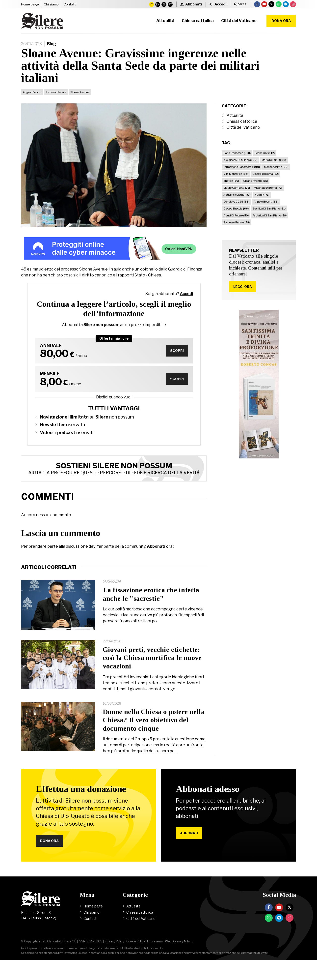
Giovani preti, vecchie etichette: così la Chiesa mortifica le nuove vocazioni (152, 658)
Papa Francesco (237, 153)
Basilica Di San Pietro (269, 208)
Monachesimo (276, 167)
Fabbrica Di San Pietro (270, 215)
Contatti (70, 4)
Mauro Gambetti (236, 187)
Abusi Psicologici (236, 194)
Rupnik (262, 194)
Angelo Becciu (32, 92)
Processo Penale (56, 92)
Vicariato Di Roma (268, 187)
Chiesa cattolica (242, 121)
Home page (30, 4)
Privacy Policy (114, 942)
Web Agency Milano (179, 942)
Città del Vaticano (243, 127)
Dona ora (281, 21)
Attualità (235, 115)
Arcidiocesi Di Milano (240, 160)
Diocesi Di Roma (265, 174)
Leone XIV (265, 153)
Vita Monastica (235, 174)
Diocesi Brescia (236, 208)
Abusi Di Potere (236, 215)
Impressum (155, 942)
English (231, 180)
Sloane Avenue (79, 92)
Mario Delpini (274, 160)
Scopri (176, 350)
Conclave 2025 (236, 201)
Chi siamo (51, 4)
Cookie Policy (135, 942)
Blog (51, 43)
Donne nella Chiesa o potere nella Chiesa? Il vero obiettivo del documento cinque (154, 720)
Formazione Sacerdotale (241, 167)
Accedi (186, 293)
